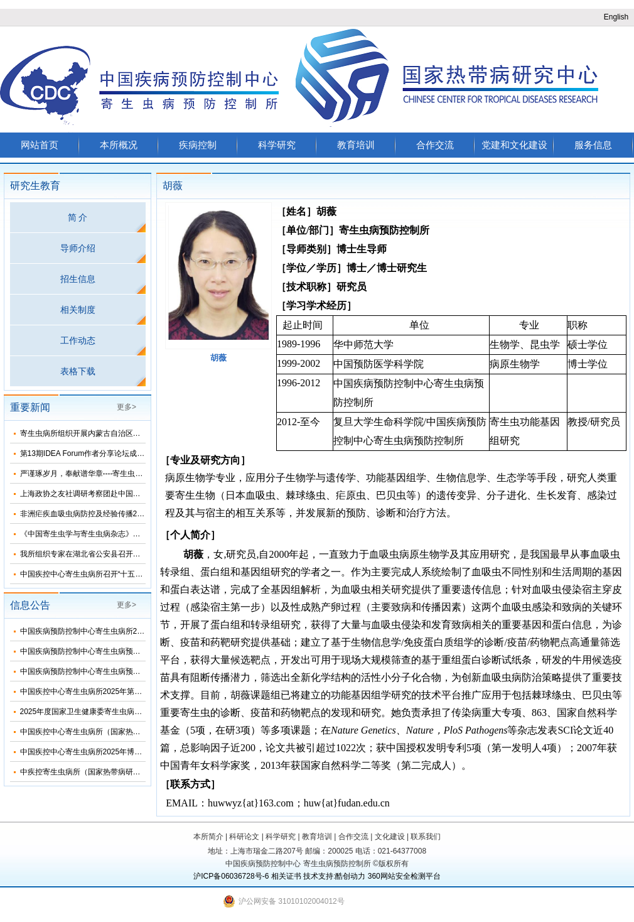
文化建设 (390, 836)
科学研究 (277, 144)
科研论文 (244, 836)
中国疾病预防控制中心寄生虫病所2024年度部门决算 (107, 631)
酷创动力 (350, 876)
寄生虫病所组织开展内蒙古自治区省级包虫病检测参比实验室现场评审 (137, 433)
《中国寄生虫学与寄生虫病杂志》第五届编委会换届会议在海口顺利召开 (140, 533)
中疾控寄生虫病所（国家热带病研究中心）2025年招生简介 (119, 771)
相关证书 (286, 876)
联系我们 (426, 836)
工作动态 (77, 340)
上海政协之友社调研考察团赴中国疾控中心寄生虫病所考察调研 (125, 493)
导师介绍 (77, 248)
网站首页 (39, 144)
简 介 (78, 217)
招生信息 (77, 279)
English (616, 17)
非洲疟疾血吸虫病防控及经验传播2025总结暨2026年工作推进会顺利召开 (142, 513)
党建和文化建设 (514, 144)
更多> (126, 407)
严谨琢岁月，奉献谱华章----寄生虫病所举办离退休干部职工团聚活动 (134, 473)
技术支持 (318, 876)
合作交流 (435, 144)
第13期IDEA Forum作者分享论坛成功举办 (90, 453)
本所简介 (208, 836)
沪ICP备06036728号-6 (231, 876)
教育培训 (356, 144)
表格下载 (77, 371)
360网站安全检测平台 (404, 876)
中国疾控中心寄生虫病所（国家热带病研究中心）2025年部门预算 (130, 731)
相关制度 (77, 310)
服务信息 (593, 144)
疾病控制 (198, 144)
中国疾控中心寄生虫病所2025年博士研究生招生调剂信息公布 (122, 751)
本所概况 (118, 144)
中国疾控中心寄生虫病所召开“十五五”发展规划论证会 (109, 574)
